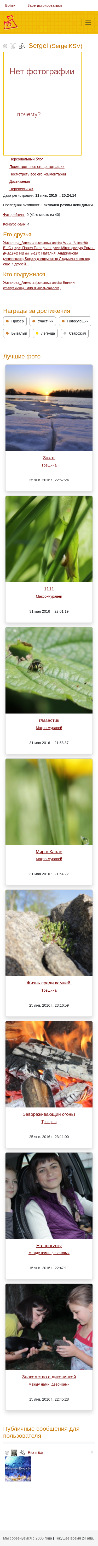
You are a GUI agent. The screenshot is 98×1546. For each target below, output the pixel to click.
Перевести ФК (21, 189)
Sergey (42, 259)
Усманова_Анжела (33, 243)
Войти (10, 5)
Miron (72, 248)
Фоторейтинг (14, 215)
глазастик (49, 720)
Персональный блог (26, 159)
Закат (49, 457)
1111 (49, 588)
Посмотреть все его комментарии (37, 174)
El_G (12, 248)
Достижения (19, 181)
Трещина (49, 465)
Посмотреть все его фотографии (37, 167)
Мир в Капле (49, 851)
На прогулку (49, 1245)
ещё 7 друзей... (16, 264)
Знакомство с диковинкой (49, 1376)
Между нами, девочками (49, 1253)
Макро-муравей (49, 596)
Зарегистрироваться (44, 5)
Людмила (74, 259)
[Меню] (88, 22)
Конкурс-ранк (14, 224)
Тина (43, 288)
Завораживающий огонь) (49, 1114)
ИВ (30, 253)
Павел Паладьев (41, 248)
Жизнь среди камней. (49, 982)
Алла (75, 243)
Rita (35, 1452)
